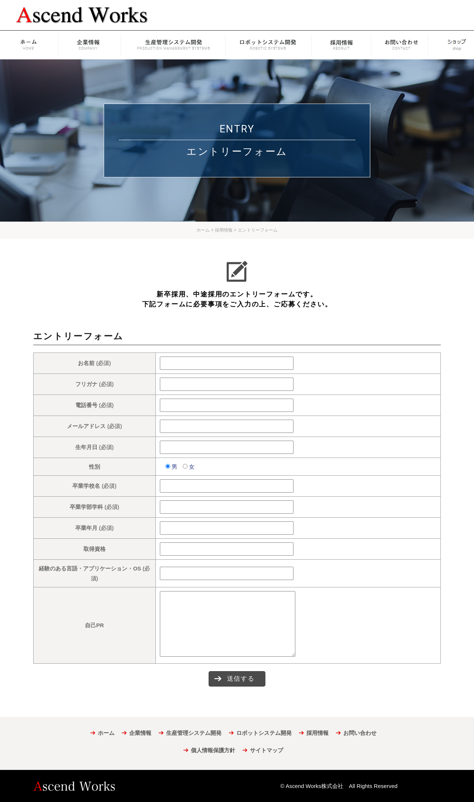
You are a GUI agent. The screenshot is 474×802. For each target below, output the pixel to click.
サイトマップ (266, 750)
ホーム (30, 45)
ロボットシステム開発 (269, 45)
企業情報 (90, 45)
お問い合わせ (403, 45)
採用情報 (341, 45)
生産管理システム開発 (173, 45)
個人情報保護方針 (213, 750)
